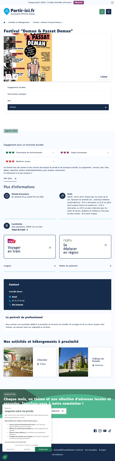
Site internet (17, 304)
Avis (9, 101)
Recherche (102, 11)
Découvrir (78, 2)
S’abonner (55, 411)
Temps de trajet (20, 230)
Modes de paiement (68, 266)
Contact (58, 107)
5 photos (103, 77)
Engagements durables (17, 87)
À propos (102, 450)
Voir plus (10, 179)
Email (14, 297)
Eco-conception (91, 450)
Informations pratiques (17, 94)
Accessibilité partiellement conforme (68, 450)
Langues (7, 266)
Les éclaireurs (57, 455)
